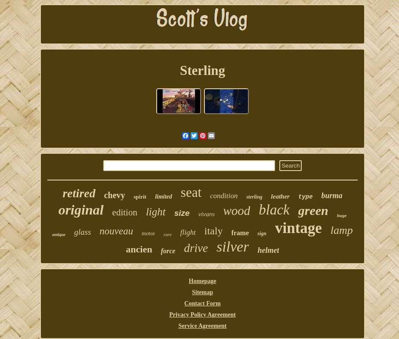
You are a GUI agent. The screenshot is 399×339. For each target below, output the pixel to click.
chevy (114, 195)
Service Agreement (202, 326)
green (313, 210)
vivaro (206, 214)
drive (195, 248)
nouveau (116, 231)
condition (224, 196)
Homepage (203, 281)
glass (82, 231)
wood (236, 211)
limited (163, 196)
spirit (140, 196)
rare (168, 234)
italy (213, 230)
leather (280, 196)
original (81, 210)
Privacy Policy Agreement (202, 314)
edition (124, 212)
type (305, 196)
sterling (254, 197)
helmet (268, 250)
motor (148, 233)
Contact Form (202, 303)
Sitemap (202, 292)
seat (191, 192)
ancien (139, 249)
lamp (342, 230)
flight (188, 232)
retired (78, 193)
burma (332, 195)
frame (240, 232)
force (168, 251)
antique (58, 234)
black (274, 210)
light (156, 212)
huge (342, 215)
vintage (298, 228)
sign (261, 233)
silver (233, 247)
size (182, 213)
